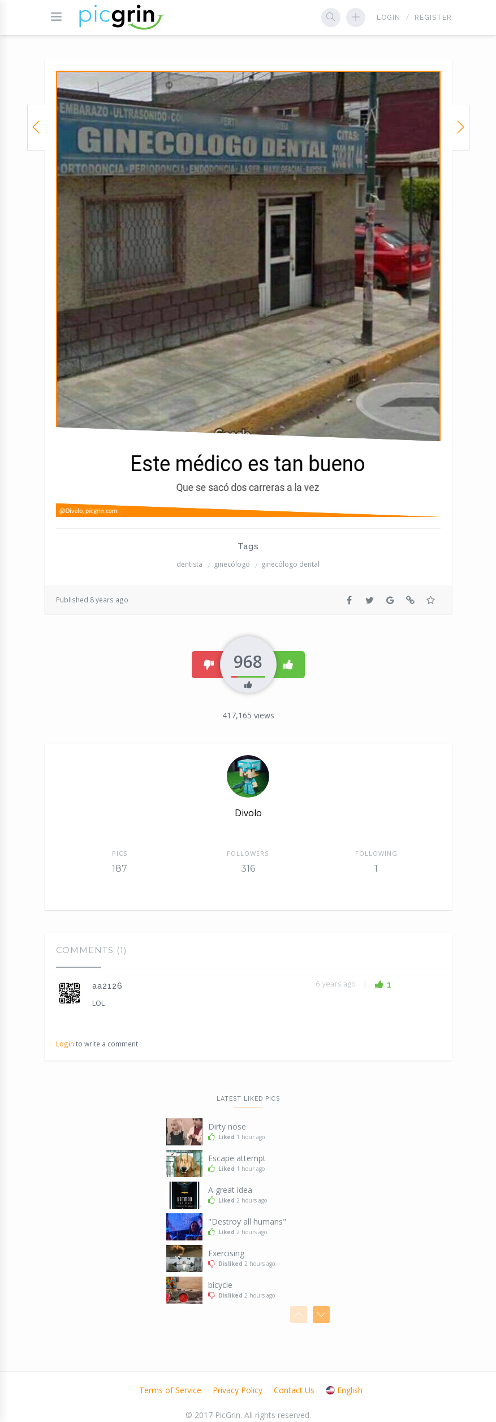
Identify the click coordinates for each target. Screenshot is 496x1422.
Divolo (248, 813)
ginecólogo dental (290, 564)
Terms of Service (170, 1390)
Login (388, 17)
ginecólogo (232, 564)
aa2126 (107, 986)
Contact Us (294, 1390)
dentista (189, 564)
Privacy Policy (237, 1390)
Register (433, 17)
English (344, 1390)
